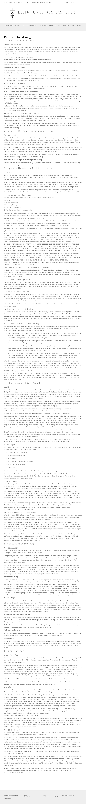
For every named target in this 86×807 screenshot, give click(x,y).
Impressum (65, 798)
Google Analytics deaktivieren (14, 625)
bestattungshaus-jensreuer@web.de (51, 800)
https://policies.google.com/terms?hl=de (17, 776)
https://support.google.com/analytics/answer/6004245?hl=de (30, 630)
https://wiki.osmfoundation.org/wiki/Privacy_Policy (21, 718)
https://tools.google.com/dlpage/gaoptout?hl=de (31, 615)
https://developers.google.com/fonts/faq (58, 685)
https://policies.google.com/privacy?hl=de (41, 687)
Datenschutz (71, 798)
